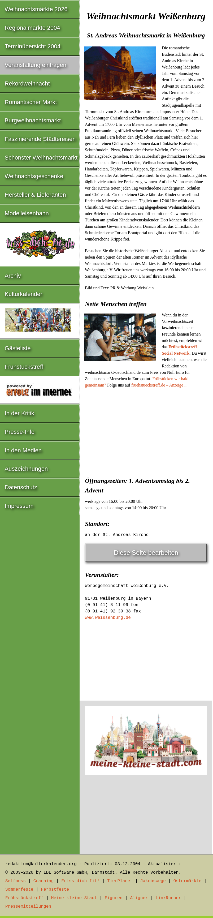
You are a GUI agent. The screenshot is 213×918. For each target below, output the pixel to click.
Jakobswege (153, 881)
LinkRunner (168, 898)
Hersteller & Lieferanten (35, 194)
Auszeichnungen (26, 468)
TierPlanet (120, 881)
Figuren (113, 898)
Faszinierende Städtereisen (40, 139)
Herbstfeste (55, 889)
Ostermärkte (187, 881)
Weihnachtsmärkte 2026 (36, 9)
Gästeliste (18, 348)
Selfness (15, 881)
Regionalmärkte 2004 (32, 27)
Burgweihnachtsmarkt (33, 120)
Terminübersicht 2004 (32, 46)
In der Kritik (19, 413)
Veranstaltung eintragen (35, 65)
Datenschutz (21, 487)
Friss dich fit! (80, 881)
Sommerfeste (19, 889)
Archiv (13, 275)
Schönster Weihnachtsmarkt (41, 157)
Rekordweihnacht (27, 83)
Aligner (139, 898)
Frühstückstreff (24, 366)
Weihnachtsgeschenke (34, 176)
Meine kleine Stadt (74, 898)
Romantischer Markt (31, 102)
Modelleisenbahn (27, 213)
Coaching (43, 881)
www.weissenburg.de (108, 617)
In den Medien (23, 450)
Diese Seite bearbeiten (146, 552)
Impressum (19, 506)
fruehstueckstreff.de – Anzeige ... (159, 385)
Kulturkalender (23, 294)
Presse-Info (20, 431)
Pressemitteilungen (28, 906)
